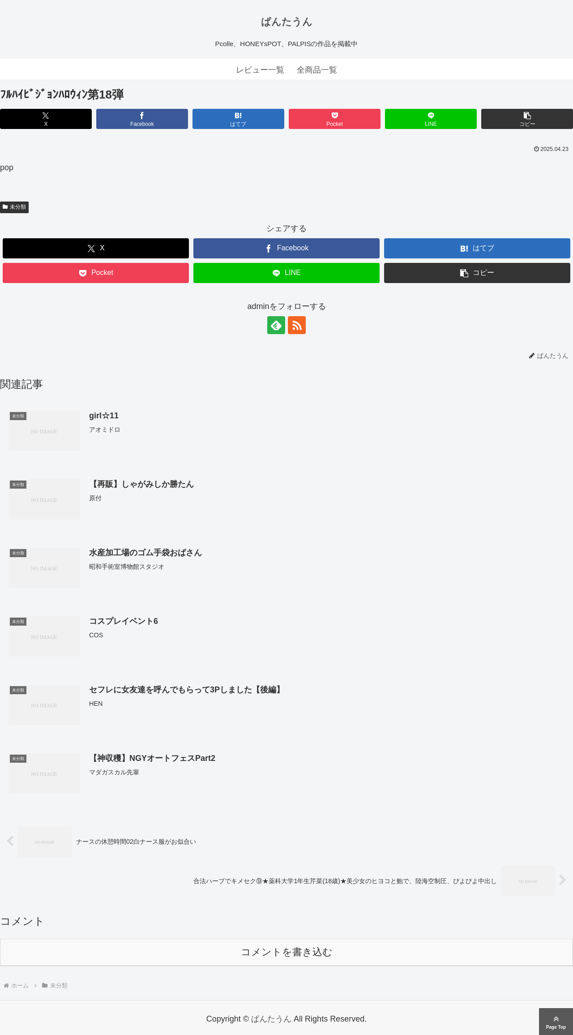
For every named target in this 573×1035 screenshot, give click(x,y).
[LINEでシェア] (431, 119)
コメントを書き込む (287, 952)
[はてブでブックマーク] (238, 119)
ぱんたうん (286, 21)
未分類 (14, 207)
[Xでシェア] (46, 119)
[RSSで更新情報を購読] (297, 325)
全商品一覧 (317, 69)
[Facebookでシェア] (142, 119)
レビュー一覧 (260, 69)
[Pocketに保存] (335, 119)
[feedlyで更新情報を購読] (276, 325)
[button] (527, 119)
